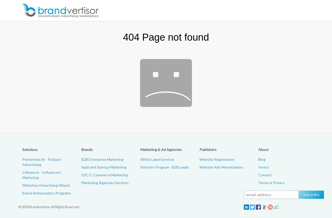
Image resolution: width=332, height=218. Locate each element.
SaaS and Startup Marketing (104, 167)
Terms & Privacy (271, 182)
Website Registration (216, 159)
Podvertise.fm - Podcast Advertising (41, 162)
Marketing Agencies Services (105, 182)
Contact (265, 175)
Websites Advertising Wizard (46, 185)
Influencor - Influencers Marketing (41, 175)
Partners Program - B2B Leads (164, 167)
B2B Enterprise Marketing (102, 159)
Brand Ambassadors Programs (46, 193)
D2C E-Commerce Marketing (104, 175)
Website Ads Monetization (221, 167)
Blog (262, 159)
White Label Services (157, 159)
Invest (263, 167)
